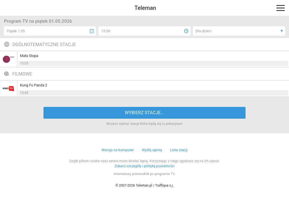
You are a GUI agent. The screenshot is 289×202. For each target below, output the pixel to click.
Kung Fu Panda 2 (33, 85)
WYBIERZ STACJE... (144, 112)
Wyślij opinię (152, 150)
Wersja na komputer (117, 150)
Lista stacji (179, 150)
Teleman (145, 7)
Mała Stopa (29, 56)
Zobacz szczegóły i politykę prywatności (145, 166)
